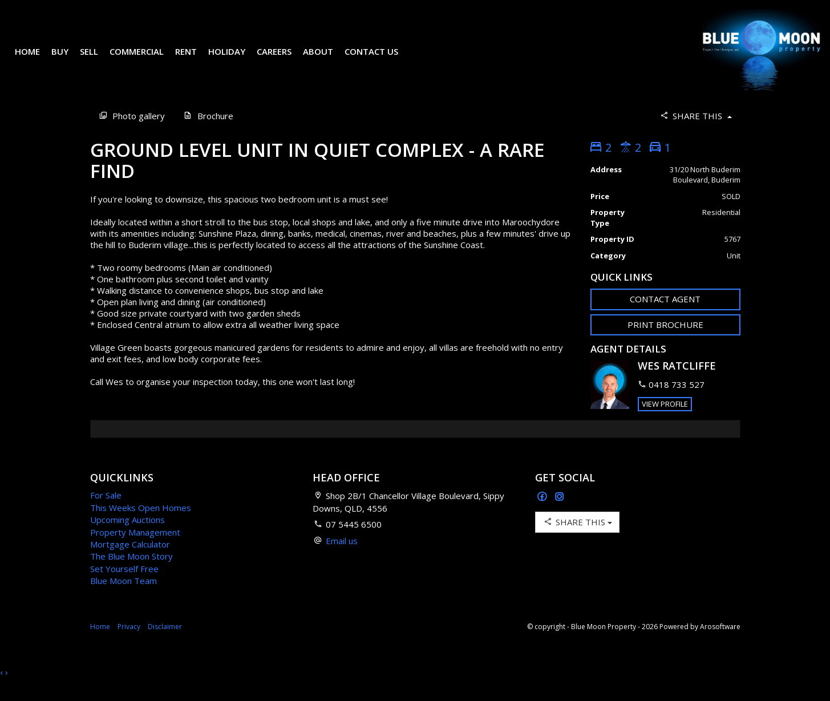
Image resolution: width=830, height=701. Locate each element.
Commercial (145, 59)
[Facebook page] (544, 513)
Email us (342, 557)
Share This (695, 132)
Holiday (234, 59)
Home (35, 59)
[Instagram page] (559, 513)
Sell (97, 59)
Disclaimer (165, 643)
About (326, 59)
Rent (194, 59)
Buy (67, 59)
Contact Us (379, 59)
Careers (282, 59)
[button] (665, 341)
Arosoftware (720, 643)
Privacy (129, 643)
